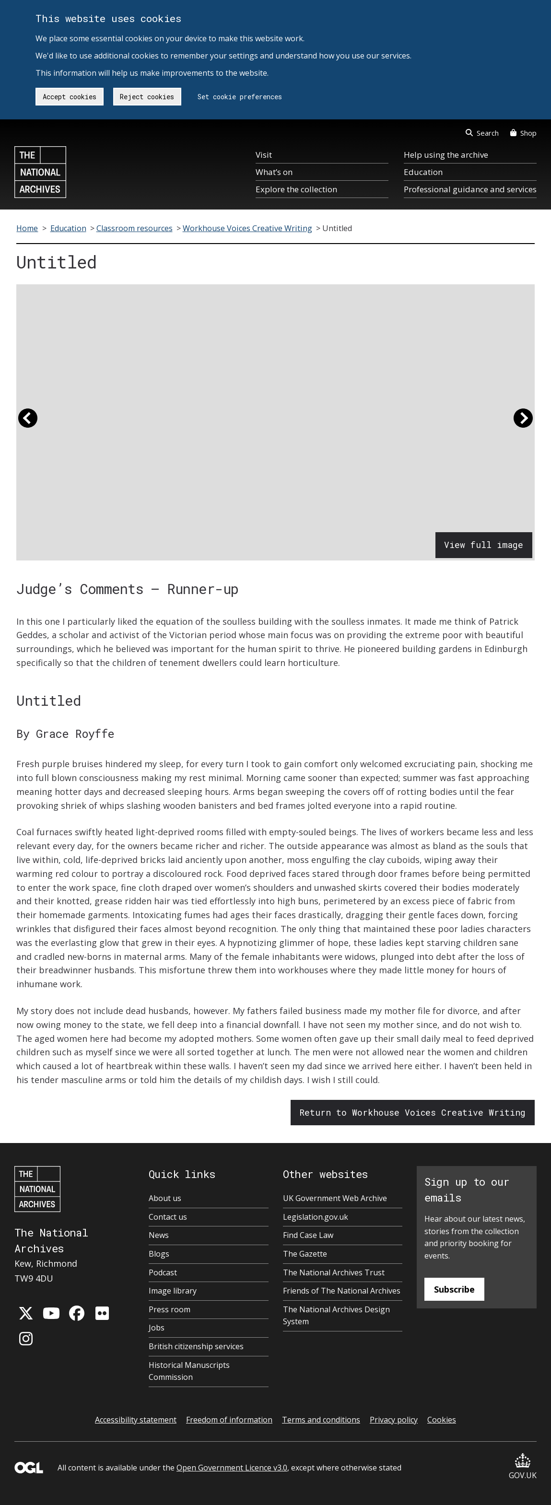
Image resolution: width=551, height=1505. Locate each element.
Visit (264, 154)
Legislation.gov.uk (315, 1217)
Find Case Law (308, 1235)
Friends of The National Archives (341, 1290)
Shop (523, 133)
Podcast (163, 1272)
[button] (27, 422)
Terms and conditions (321, 1419)
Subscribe (454, 1289)
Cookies (441, 1419)
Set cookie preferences (240, 96)
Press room (169, 1309)
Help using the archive (446, 154)
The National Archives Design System (336, 1315)
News (159, 1235)
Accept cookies (69, 96)
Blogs (159, 1253)
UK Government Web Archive (335, 1198)
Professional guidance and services (470, 189)
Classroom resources (134, 228)
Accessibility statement (135, 1419)
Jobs (156, 1327)
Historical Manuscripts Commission (189, 1371)
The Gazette (305, 1253)
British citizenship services (196, 1346)
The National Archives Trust (334, 1272)
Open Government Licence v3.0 (231, 1467)
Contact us (168, 1217)
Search (482, 133)
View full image (483, 544)
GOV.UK (523, 1467)
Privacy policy (394, 1419)
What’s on (274, 171)
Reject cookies (147, 96)
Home (27, 228)
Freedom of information (229, 1419)
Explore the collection (296, 189)
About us (165, 1198)
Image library (173, 1290)
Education (423, 171)
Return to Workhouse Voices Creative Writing (412, 1112)
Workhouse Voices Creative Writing (247, 228)
